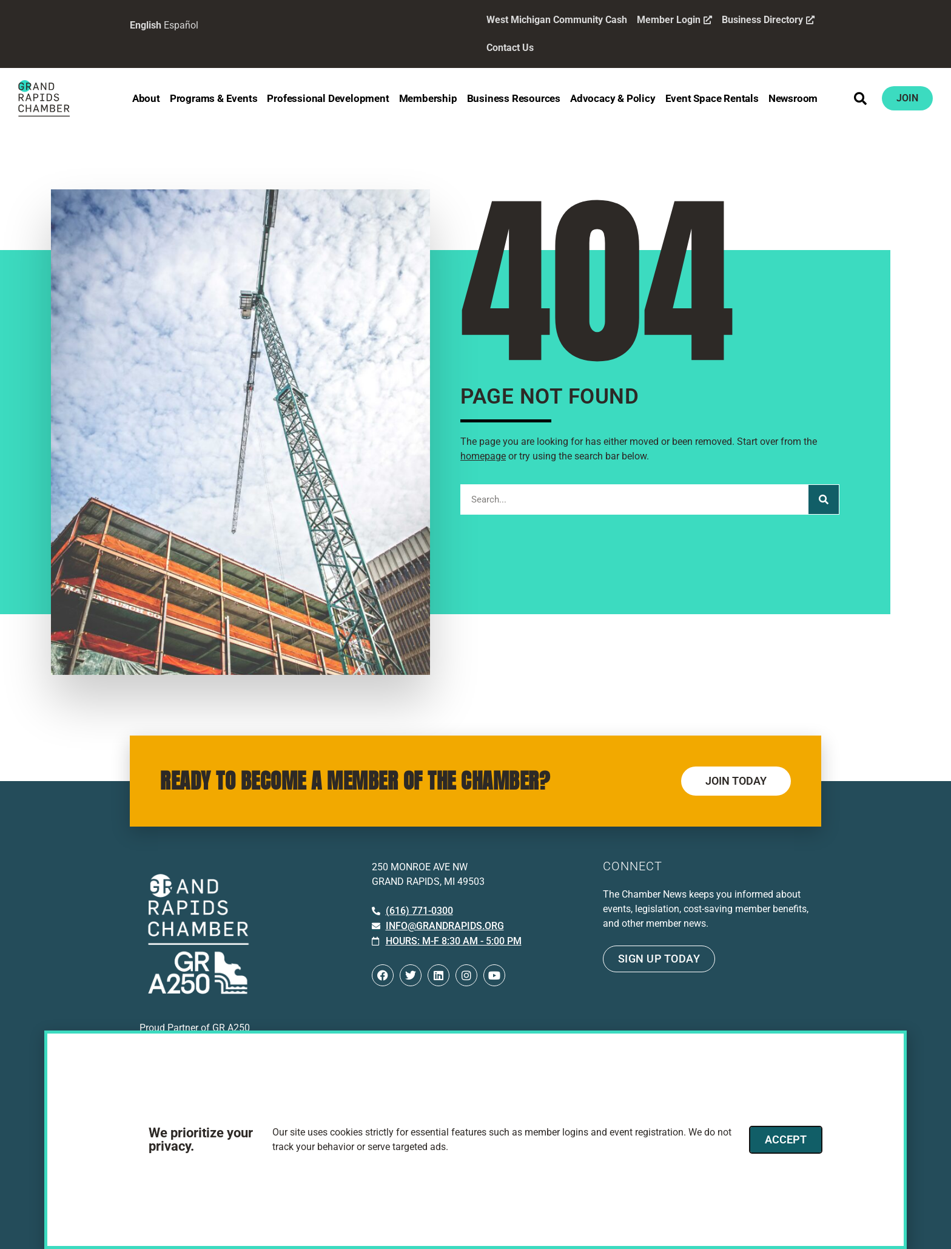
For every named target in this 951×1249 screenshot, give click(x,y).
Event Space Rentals (712, 98)
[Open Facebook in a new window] (383, 975)
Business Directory (768, 19)
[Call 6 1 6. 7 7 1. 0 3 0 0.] (412, 911)
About (146, 98)
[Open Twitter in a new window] (411, 975)
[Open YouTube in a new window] (494, 975)
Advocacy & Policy (613, 98)
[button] (861, 98)
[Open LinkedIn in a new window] (438, 975)
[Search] (823, 499)
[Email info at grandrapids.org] (438, 926)
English (145, 25)
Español (181, 25)
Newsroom (793, 98)
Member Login (674, 19)
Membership (428, 98)
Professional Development (328, 98)
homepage (483, 456)
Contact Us (510, 47)
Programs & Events (214, 98)
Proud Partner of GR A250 (194, 1028)
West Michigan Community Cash (556, 19)
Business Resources (513, 98)
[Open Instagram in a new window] (466, 975)
